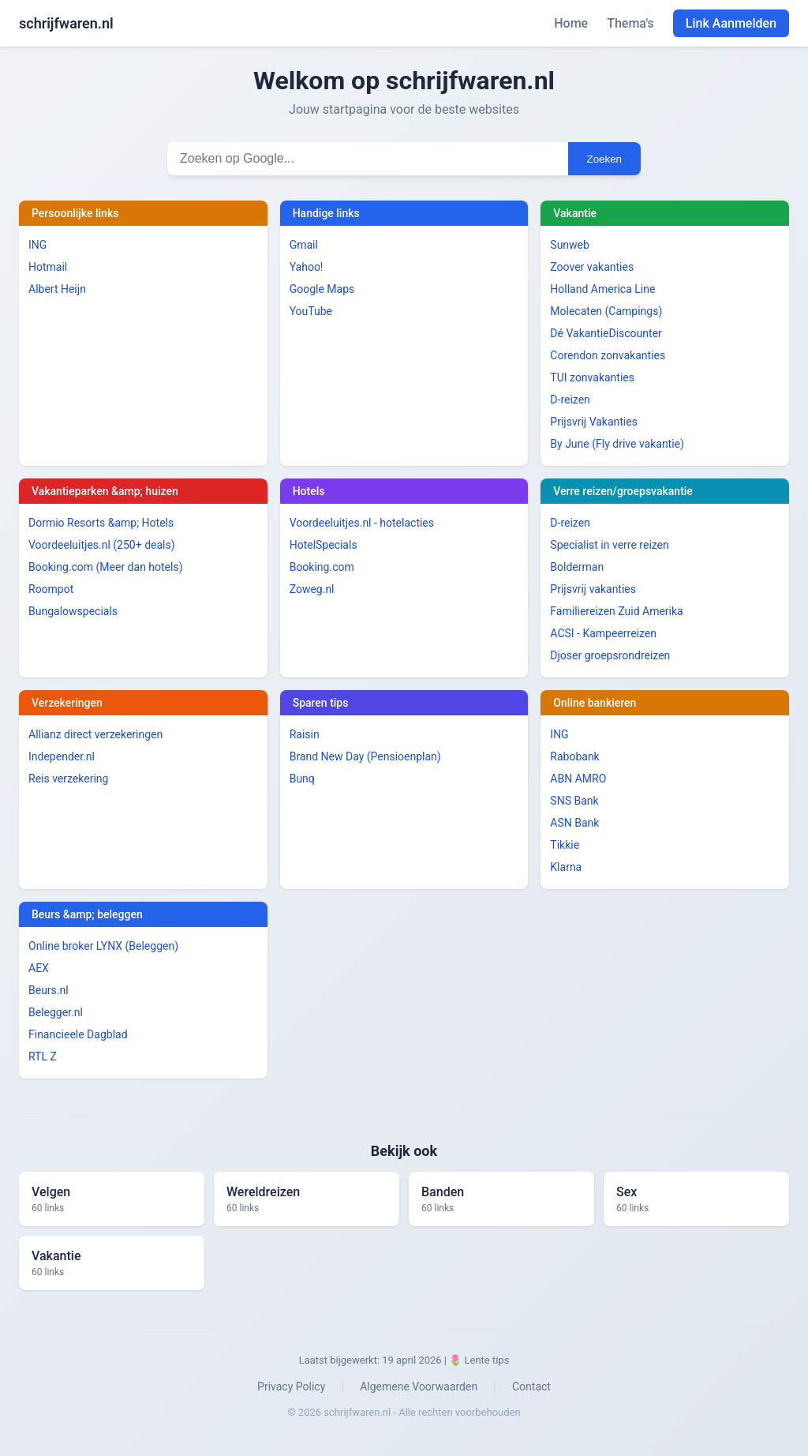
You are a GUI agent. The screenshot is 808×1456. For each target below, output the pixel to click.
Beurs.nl (48, 990)
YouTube (311, 311)
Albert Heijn (57, 289)
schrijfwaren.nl (66, 23)
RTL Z (42, 1056)
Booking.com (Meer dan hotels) (105, 567)
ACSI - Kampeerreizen (603, 633)
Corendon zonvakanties (607, 355)
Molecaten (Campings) (606, 311)
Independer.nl (61, 756)
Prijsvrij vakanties (593, 589)
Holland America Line (602, 289)
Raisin (305, 734)
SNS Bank (574, 800)
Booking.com (322, 567)
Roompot (50, 589)
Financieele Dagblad (78, 1034)
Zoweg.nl (312, 589)
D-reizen (570, 399)
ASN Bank (574, 822)
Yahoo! (307, 267)
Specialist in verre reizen (609, 544)
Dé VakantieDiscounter (605, 333)
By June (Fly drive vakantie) (617, 443)
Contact (531, 1386)
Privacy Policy (291, 1386)
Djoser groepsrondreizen (610, 655)
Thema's (630, 23)
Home (571, 23)
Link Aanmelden (731, 23)
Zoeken (604, 159)
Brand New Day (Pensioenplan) (365, 756)
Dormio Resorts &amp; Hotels (101, 522)
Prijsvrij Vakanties (594, 421)
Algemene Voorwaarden (418, 1386)
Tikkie (564, 845)
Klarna (566, 867)
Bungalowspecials (73, 611)
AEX (38, 968)
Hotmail (47, 267)
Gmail (304, 244)
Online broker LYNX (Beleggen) (103, 946)
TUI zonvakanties (592, 377)
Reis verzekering (68, 778)
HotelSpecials (323, 544)
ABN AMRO (578, 778)
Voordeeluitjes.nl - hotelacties (362, 522)
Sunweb (569, 244)
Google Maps (322, 289)
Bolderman (577, 567)
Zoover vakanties (592, 267)
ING (37, 244)
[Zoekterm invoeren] (367, 158)
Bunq (302, 778)
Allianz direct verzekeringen (95, 734)
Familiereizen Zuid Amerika (616, 611)
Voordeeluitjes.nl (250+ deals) (101, 544)
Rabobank (574, 756)
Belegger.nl (55, 1012)
